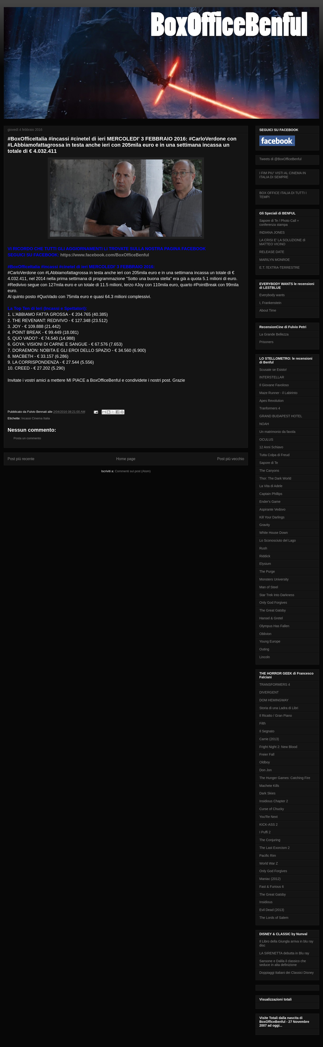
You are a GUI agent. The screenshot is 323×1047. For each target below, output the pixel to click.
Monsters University (274, 579)
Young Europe (269, 641)
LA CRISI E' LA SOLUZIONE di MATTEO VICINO (282, 242)
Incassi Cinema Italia (35, 418)
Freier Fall (266, 754)
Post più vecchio (230, 459)
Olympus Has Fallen (274, 626)
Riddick (264, 556)
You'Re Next (268, 817)
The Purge (267, 571)
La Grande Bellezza (274, 334)
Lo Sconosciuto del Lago (277, 540)
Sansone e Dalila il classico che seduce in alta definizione (282, 963)
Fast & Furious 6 (271, 886)
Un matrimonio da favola (277, 432)
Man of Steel (268, 587)
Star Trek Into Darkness (276, 595)
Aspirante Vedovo (272, 509)
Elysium (265, 564)
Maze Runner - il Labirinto (278, 393)
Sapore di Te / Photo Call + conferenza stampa (279, 223)
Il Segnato (266, 731)
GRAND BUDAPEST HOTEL (280, 416)
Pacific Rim (267, 855)
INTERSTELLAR (271, 377)
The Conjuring (269, 840)
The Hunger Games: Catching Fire (284, 778)
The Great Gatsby (272, 610)
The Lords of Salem (273, 918)
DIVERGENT (269, 692)
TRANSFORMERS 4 (274, 684)
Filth (262, 723)
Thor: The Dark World (275, 478)
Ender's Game (269, 501)
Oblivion (265, 634)
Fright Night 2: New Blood (278, 747)
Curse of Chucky (271, 809)
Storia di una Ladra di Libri (278, 708)
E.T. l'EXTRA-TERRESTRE (279, 267)
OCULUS (266, 439)
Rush (263, 548)
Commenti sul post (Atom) (133, 471)
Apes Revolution (271, 401)
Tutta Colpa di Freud (274, 455)
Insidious (265, 902)
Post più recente (21, 459)
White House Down (273, 533)
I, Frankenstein (270, 303)
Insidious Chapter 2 (273, 801)
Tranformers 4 (269, 408)
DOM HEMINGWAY (274, 700)
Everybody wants (272, 295)
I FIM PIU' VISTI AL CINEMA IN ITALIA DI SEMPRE (282, 175)
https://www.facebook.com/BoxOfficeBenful (104, 255)
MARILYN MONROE (274, 260)
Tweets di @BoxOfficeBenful (280, 159)
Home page (125, 459)
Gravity (264, 525)
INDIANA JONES (272, 232)
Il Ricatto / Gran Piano (275, 715)
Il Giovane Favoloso (274, 385)
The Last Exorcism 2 (274, 848)
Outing (264, 649)
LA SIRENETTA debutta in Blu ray (284, 953)
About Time (267, 310)
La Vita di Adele (270, 486)
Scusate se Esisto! (273, 370)
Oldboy (264, 762)
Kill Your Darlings (272, 517)
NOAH (264, 424)
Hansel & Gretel (271, 618)
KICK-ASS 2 (268, 824)
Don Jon (265, 770)
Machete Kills (269, 786)
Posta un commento (27, 438)
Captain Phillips (270, 494)
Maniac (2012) (270, 879)
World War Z (268, 863)
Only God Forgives (273, 602)
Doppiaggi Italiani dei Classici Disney (286, 972)
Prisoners (266, 342)
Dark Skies (267, 793)
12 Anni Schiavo (271, 447)
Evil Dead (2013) (271, 910)
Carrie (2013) (269, 739)
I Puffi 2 (265, 832)
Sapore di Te (268, 463)
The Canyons (269, 470)
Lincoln (264, 657)
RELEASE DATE (271, 252)
